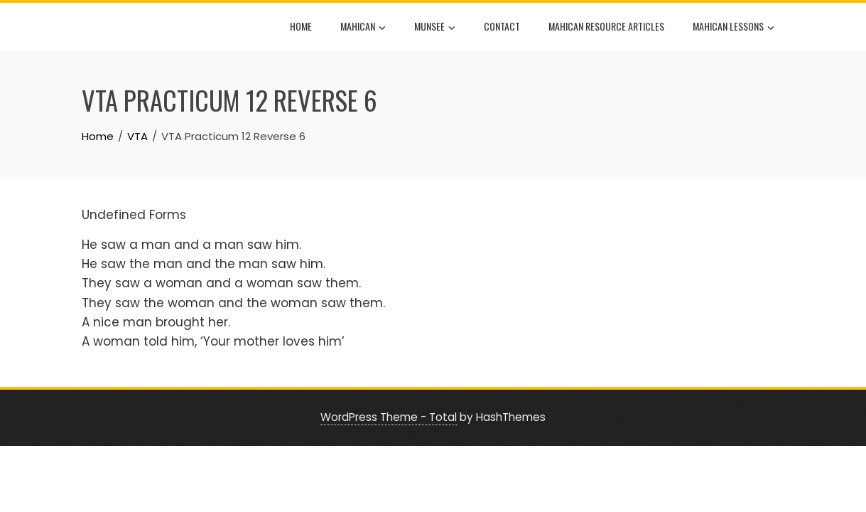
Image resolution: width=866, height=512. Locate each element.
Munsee (434, 28)
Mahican (363, 28)
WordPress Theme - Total (388, 417)
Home (301, 25)
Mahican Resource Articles (606, 25)
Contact (502, 25)
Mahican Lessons (733, 28)
